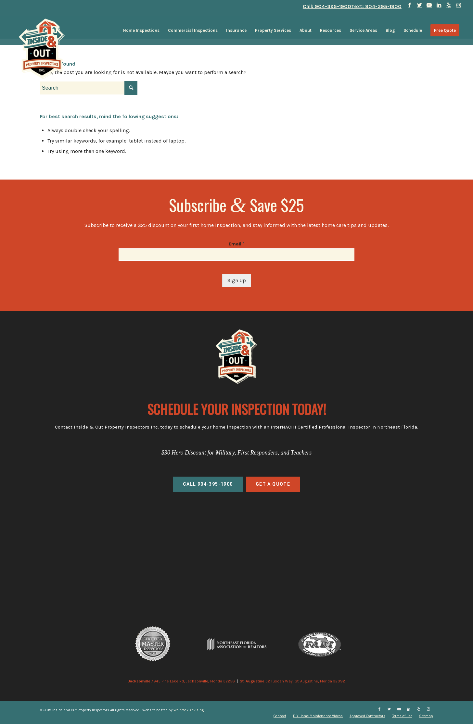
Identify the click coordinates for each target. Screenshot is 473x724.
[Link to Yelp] (449, 5)
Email (236, 244)
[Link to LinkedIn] (439, 5)
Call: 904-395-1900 (327, 6)
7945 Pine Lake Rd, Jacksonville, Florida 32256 (181, 681)
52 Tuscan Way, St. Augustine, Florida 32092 (292, 681)
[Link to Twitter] (419, 5)
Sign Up (236, 280)
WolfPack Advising (188, 710)
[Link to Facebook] (410, 5)
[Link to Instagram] (459, 5)
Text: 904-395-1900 (376, 6)
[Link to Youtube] (429, 5)
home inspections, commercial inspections (236, 542)
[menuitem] (141, 30)
